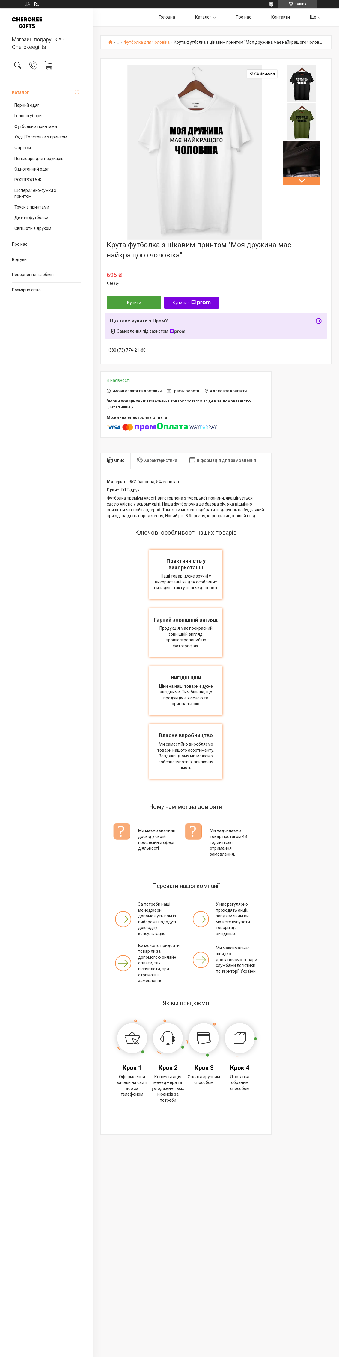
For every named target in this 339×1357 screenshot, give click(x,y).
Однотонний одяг (31, 169)
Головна (167, 17)
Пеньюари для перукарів (39, 158)
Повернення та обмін (33, 274)
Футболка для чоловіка (147, 42)
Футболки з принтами (35, 126)
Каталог (20, 92)
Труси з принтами (31, 207)
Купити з (192, 302)
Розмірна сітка (26, 289)
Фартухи (22, 147)
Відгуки (19, 259)
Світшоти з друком (32, 228)
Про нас (19, 244)
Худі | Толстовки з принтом (40, 137)
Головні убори (28, 115)
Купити (134, 302)
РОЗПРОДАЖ (27, 179)
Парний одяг (26, 105)
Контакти (280, 17)
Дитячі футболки (31, 217)
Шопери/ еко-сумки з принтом (35, 193)
